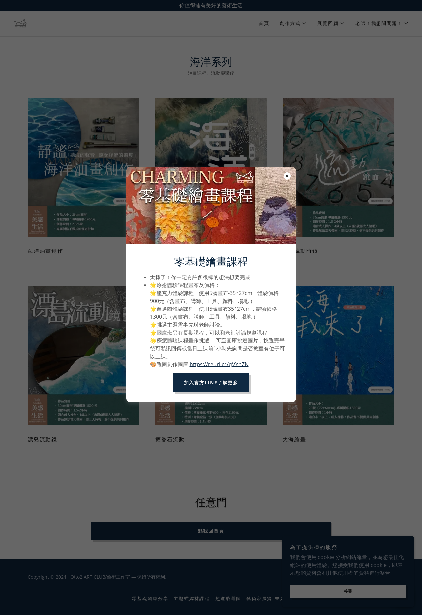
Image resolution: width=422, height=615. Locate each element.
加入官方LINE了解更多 (211, 382)
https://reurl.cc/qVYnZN (219, 364)
